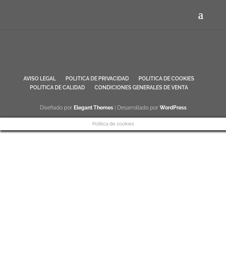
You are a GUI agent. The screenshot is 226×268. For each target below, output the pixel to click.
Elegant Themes (93, 108)
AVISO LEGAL (39, 79)
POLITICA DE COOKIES (166, 79)
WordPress (173, 108)
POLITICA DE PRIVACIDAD (97, 79)
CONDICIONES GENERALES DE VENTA (141, 87)
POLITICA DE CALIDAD (57, 87)
